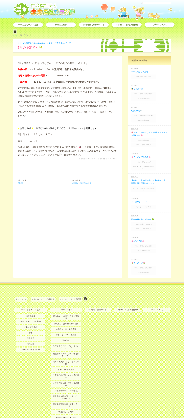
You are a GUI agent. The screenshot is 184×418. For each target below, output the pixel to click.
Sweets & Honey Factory (65, 387)
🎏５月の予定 (137, 87)
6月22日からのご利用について (81, 183)
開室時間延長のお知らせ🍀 (143, 205)
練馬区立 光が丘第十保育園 (66, 302)
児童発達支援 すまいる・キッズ (66, 339)
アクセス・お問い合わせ (127, 24)
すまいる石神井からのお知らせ (150, 111)
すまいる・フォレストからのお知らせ (150, 177)
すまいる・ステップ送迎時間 (43, 280)
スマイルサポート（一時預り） (66, 361)
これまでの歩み (31, 307)
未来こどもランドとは (28, 24)
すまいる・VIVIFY (66, 381)
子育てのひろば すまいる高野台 (66, 355)
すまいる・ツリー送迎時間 (70, 280)
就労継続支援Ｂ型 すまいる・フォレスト (66, 367)
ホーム (15, 34)
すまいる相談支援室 (66, 344)
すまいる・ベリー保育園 (65, 313)
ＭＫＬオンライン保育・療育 (66, 392)
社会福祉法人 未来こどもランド (93, 410)
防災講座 (20, 183)
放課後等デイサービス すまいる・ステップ (66, 325)
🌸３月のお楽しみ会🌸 (141, 150)
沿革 (30, 313)
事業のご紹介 (61, 24)
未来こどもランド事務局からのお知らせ (150, 158)
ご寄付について (160, 24)
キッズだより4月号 (139, 189)
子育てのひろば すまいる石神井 (66, 350)
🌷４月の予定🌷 (138, 246)
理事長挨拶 (30, 296)
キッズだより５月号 (140, 70)
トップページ (21, 280)
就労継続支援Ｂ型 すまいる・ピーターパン (66, 375)
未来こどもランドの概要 (30, 302)
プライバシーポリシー (30, 329)
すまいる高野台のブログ (65, 42)
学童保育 (66, 318)
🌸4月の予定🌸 (138, 225)
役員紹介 (30, 318)
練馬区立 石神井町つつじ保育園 (66, 296)
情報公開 (30, 324)
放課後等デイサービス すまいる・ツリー (66, 332)
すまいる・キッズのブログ (149, 75)
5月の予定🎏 (137, 107)
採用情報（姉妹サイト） (94, 24)
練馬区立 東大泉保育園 (65, 307)
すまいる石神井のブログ (150, 115)
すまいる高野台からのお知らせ (34, 42)
